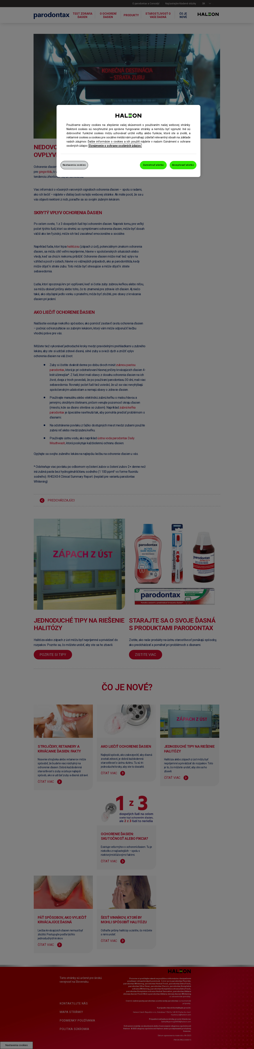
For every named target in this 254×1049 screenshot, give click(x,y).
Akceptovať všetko (183, 165)
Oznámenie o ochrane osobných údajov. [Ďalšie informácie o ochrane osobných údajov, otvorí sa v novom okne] (115, 145)
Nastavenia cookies (74, 165)
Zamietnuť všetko (153, 165)
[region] (128, 141)
